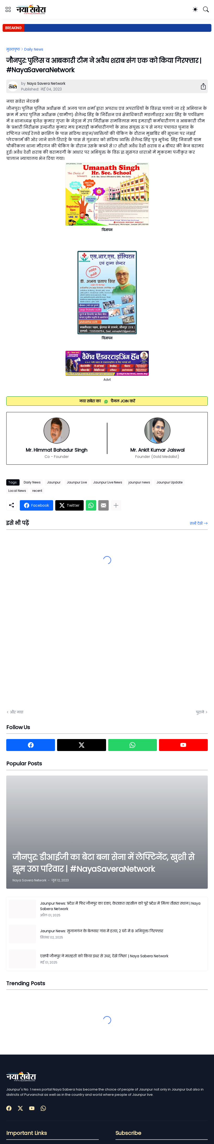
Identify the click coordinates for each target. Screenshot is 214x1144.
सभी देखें (196, 523)
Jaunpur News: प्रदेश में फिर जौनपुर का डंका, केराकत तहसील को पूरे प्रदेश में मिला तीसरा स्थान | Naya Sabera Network (120, 906)
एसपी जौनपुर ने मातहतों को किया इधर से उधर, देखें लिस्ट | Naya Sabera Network (104, 956)
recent (37, 490)
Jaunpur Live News (107, 482)
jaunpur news (139, 482)
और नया (16, 712)
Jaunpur (53, 482)
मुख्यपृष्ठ (13, 49)
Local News (17, 490)
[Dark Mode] (195, 9)
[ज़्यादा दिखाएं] (116, 505)
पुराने (200, 712)
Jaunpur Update (169, 482)
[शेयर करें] (201, 86)
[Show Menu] (8, 9)
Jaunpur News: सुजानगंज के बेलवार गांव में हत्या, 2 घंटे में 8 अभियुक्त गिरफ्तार (101, 931)
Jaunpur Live (77, 482)
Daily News (33, 49)
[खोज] (206, 9)
